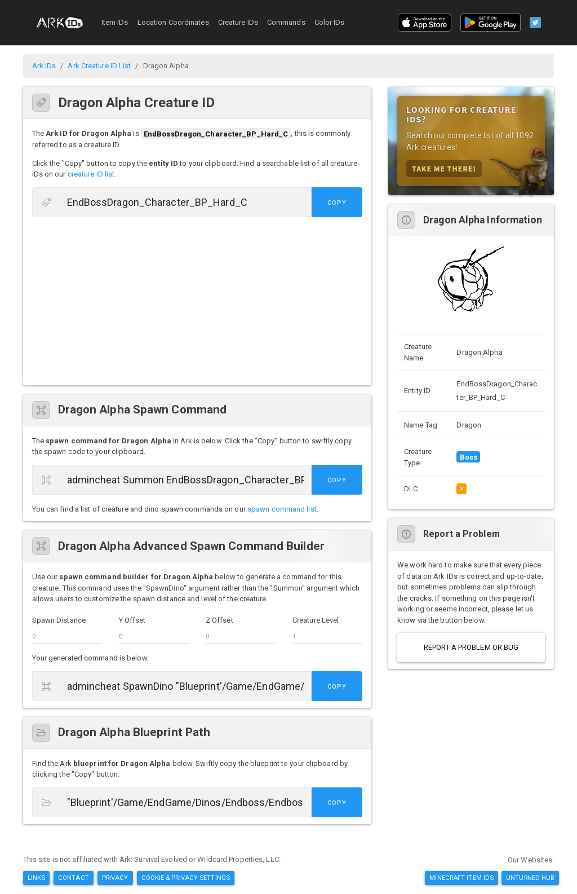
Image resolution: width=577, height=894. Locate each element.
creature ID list (91, 174)
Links (37, 878)
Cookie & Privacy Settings (185, 878)
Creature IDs (238, 22)
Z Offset (219, 620)
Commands (286, 22)
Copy (337, 202)
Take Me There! (444, 168)
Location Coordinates (173, 22)
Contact (73, 878)
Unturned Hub (530, 878)
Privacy (115, 878)
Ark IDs (44, 65)
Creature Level (315, 620)
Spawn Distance (59, 620)
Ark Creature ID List (99, 65)
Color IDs (329, 22)
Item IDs (114, 22)
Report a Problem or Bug (471, 647)
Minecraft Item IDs (461, 878)
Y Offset (132, 620)
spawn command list (282, 509)
